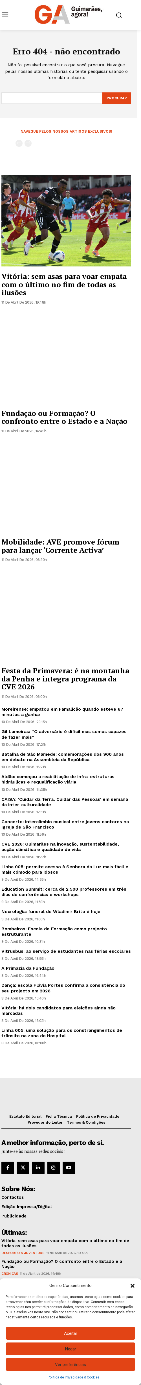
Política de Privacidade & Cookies (74, 1377)
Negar (70, 1349)
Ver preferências (70, 1364)
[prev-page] (19, 143)
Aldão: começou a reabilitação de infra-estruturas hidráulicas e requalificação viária (57, 779)
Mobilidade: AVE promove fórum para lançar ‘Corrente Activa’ (60, 546)
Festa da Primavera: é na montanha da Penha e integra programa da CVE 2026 (65, 678)
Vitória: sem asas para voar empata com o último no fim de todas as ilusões (64, 284)
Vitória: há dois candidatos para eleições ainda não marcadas (58, 1010)
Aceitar (70, 1333)
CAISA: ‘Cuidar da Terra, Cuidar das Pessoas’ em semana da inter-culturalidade (64, 802)
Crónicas (9, 1274)
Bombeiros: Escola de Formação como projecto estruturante (54, 931)
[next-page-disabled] (28, 143)
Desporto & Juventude (22, 1253)
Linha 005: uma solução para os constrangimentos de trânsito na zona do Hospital (61, 1033)
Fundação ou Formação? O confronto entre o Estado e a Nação (64, 417)
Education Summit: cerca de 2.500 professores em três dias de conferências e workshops (63, 891)
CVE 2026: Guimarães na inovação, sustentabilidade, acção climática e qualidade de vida (60, 846)
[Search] (116, 98)
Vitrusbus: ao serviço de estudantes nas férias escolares (66, 951)
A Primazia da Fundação (27, 968)
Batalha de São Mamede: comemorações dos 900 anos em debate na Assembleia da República (62, 756)
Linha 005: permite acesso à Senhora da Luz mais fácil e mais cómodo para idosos (64, 869)
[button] (132, 1286)
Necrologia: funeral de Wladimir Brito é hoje (50, 911)
